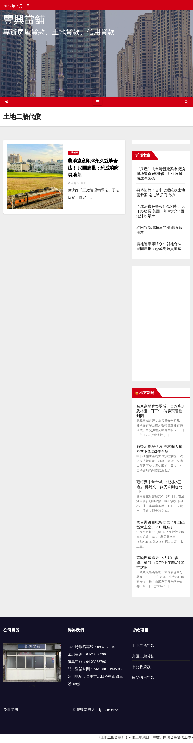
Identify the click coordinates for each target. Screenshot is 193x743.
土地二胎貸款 (143, 646)
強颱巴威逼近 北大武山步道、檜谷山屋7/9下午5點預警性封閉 (160, 562)
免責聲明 (10, 710)
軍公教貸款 (141, 667)
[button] (186, 102)
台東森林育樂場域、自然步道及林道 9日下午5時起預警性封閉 (160, 411)
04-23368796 (96, 654)
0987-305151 (107, 647)
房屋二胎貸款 (143, 656)
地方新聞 (146, 393)
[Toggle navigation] (97, 102)
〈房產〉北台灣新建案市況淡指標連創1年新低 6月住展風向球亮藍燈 (160, 174)
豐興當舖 (24, 19)
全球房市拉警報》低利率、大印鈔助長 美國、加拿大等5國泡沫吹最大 (160, 211)
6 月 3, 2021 (79, 183)
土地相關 (73, 152)
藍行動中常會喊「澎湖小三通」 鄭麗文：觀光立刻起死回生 (159, 487)
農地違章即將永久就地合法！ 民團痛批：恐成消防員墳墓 (93, 168)
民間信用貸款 (143, 678)
